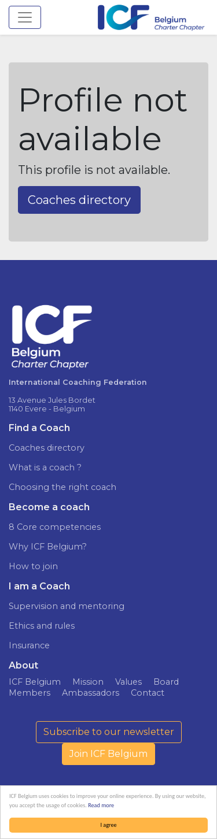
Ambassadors (90, 693)
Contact (147, 693)
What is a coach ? (45, 467)
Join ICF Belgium (108, 753)
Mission (88, 682)
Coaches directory (46, 448)
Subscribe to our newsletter (108, 731)
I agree (109, 825)
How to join (33, 566)
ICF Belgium (35, 682)
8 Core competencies (55, 527)
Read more (101, 805)
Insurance (29, 645)
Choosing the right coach (62, 487)
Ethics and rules (42, 626)
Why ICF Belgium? (48, 546)
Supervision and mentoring (66, 606)
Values (128, 682)
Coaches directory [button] (79, 200)
